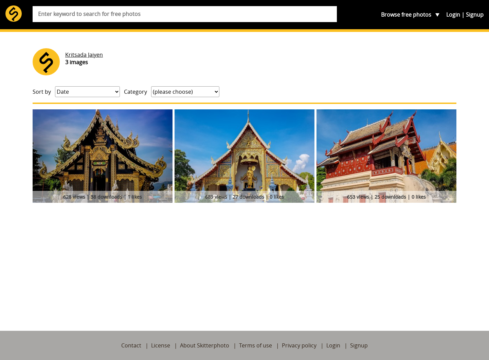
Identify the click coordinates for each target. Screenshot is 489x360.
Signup (475, 14)
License (160, 345)
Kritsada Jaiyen (84, 54)
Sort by (42, 91)
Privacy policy (299, 345)
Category (135, 91)
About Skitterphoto (204, 345)
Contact (131, 345)
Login (453, 14)
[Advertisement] (244, 256)
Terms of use (255, 345)
